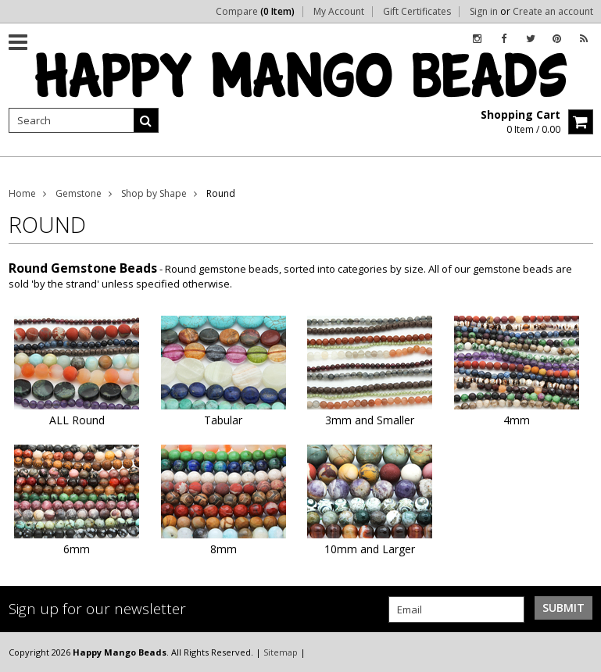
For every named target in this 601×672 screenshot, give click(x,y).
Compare (255, 11)
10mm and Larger (369, 549)
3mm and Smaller (369, 420)
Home (22, 193)
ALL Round (77, 420)
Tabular (223, 420)
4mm (516, 420)
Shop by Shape (154, 193)
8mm (223, 549)
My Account (338, 11)
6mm (76, 549)
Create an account (553, 11)
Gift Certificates (417, 11)
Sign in (484, 11)
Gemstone (78, 193)
